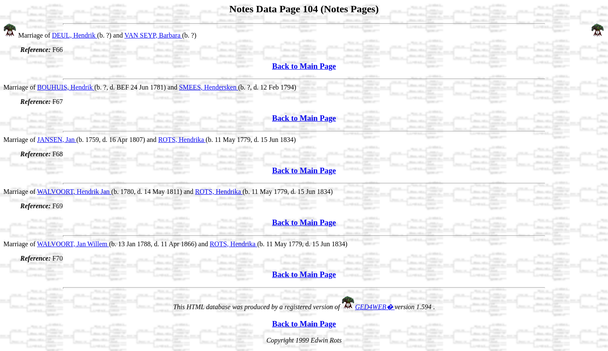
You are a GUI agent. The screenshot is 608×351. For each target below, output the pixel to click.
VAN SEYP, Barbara (153, 35)
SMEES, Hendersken (208, 87)
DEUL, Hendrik (74, 35)
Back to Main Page (304, 66)
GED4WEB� (375, 306)
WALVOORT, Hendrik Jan (74, 191)
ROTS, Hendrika (182, 139)
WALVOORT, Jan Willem (73, 244)
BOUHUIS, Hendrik (66, 87)
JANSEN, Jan (56, 139)
